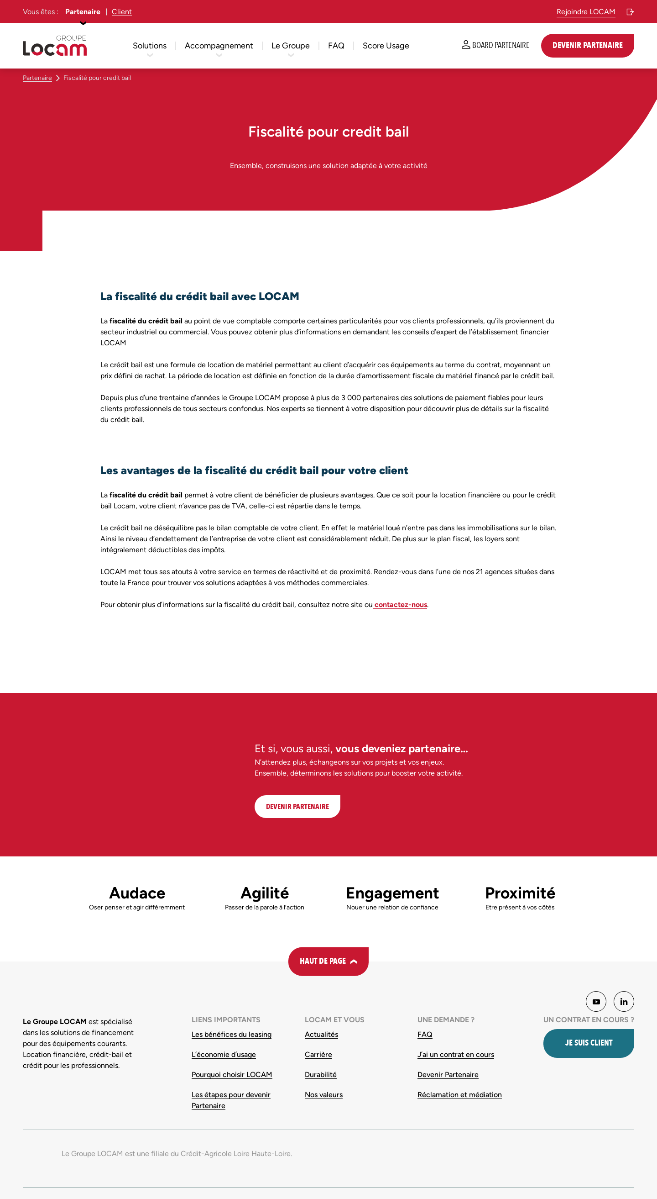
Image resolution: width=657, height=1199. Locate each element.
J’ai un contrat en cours (455, 1054)
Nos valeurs (324, 1094)
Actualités (321, 1034)
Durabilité (321, 1074)
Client (122, 11)
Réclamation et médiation (459, 1094)
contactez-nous (400, 604)
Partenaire (82, 11)
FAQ (425, 1034)
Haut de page (323, 961)
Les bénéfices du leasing (231, 1034)
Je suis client (588, 1043)
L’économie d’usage (224, 1054)
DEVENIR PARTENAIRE (297, 807)
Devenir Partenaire (448, 1074)
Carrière (318, 1054)
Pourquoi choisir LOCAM (232, 1074)
